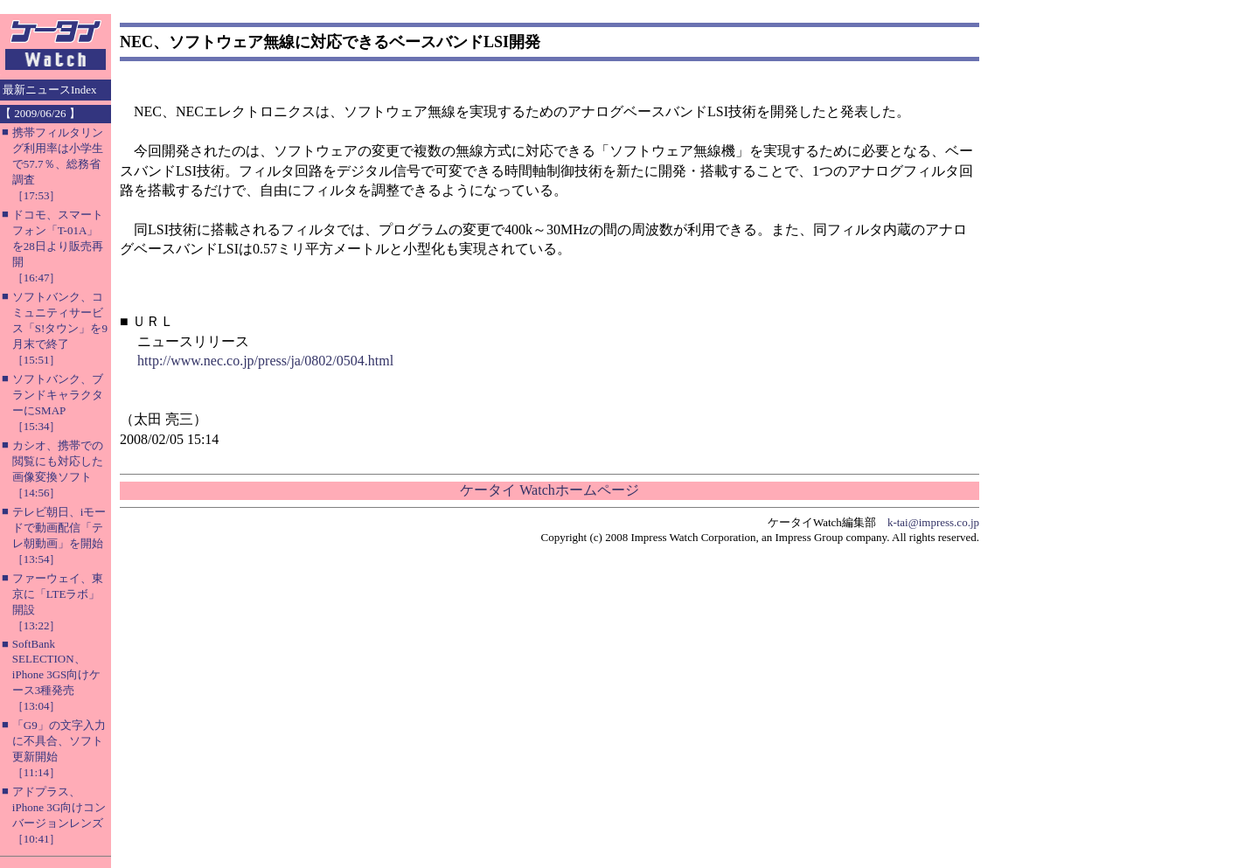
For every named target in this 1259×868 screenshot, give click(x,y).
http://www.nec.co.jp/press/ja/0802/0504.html (265, 360)
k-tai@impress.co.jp (933, 522)
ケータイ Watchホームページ (549, 490)
